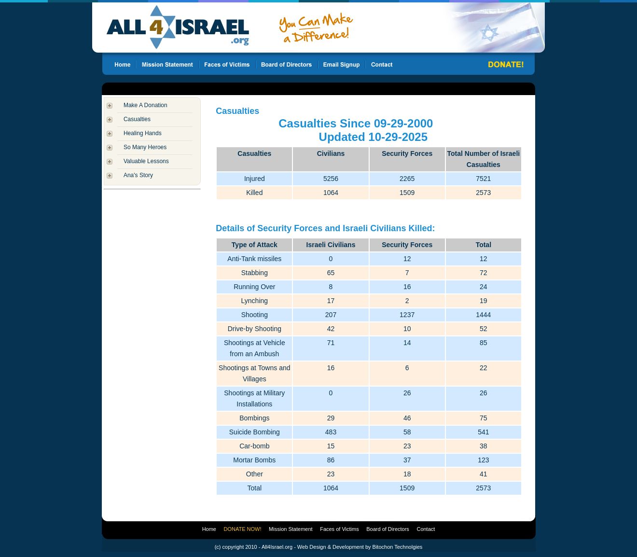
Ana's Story (138, 175)
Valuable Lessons (146, 161)
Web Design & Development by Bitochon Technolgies (359, 547)
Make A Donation (145, 105)
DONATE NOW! (243, 529)
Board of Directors (387, 529)
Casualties (137, 119)
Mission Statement (290, 529)
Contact (425, 529)
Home (209, 529)
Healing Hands (143, 133)
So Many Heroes (145, 147)
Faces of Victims (339, 529)
